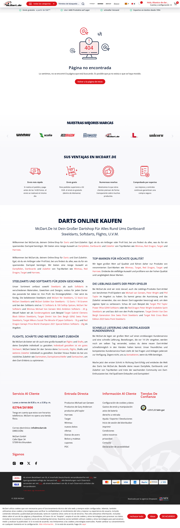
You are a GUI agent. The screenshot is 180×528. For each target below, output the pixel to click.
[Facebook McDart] (36, 464)
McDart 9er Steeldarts (62, 297)
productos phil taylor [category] (74, 410)
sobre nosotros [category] (109, 434)
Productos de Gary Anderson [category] (78, 406)
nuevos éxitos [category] (71, 426)
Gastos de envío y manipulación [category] (117, 406)
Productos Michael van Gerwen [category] (79, 402)
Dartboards (95, 246)
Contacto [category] (106, 442)
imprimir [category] (106, 426)
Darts (66, 242)
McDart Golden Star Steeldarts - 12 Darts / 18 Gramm (61, 301)
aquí (84, 524)
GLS (59, 480)
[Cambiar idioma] (127, 3)
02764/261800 (22, 407)
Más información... (47, 524)
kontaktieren (133, 354)
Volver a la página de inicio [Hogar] (90, 81)
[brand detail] (23, 135)
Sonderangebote (42, 312)
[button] (160, 3)
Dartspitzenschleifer (56, 356)
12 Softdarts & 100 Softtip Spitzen (58, 305)
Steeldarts (56, 286)
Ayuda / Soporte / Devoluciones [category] (117, 418)
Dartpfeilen (83, 246)
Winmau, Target (133, 267)
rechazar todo (136, 516)
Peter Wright (152, 292)
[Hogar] (12, 3)
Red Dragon (150, 246)
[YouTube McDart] (21, 464)
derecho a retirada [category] (111, 414)
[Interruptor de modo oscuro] (133, 3)
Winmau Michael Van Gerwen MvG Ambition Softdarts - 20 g (57, 309)
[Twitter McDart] (28, 464)
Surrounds (63, 349)
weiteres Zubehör (20, 353)
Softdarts (79, 286)
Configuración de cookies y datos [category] (118, 402)
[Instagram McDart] (14, 464)
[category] (92, 3)
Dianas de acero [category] (72, 434)
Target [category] (67, 418)
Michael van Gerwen (135, 292)
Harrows (16, 249)
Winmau (139, 246)
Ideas (152, 516)
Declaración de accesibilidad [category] (115, 446)
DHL (91, 477)
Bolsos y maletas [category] (72, 438)
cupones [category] (68, 442)
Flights (69, 341)
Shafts (80, 341)
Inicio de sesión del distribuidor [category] (117, 422)
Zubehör (110, 246)
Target (160, 246)
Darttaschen (77, 356)
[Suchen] (69, 4)
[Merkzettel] (139, 3)
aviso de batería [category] (110, 410)
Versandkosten (40, 490)
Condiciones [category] (108, 430)
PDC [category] (66, 446)
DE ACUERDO (168, 516)
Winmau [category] (68, 422)
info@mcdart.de (38, 427)
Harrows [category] (68, 414)
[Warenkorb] (175, 4)
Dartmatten (40, 356)
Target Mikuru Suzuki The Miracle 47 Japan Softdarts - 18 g (51, 320)
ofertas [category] (67, 430)
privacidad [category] (107, 438)
